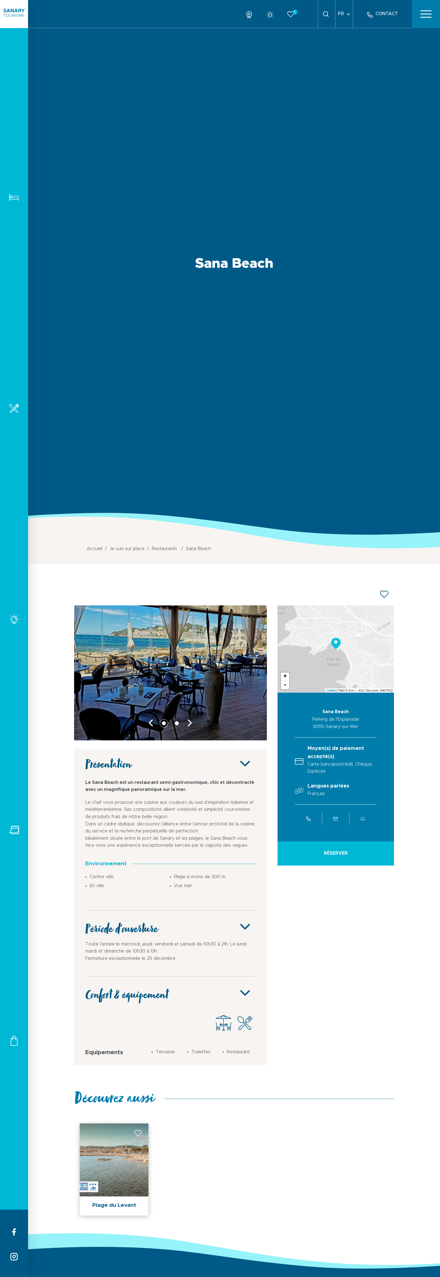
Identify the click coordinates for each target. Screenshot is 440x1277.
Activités (14, 619)
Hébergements (14, 197)
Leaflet (331, 690)
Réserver (336, 853)
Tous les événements (14, 830)
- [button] (285, 685)
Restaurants (14, 408)
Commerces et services (14, 1040)
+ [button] (285, 676)
